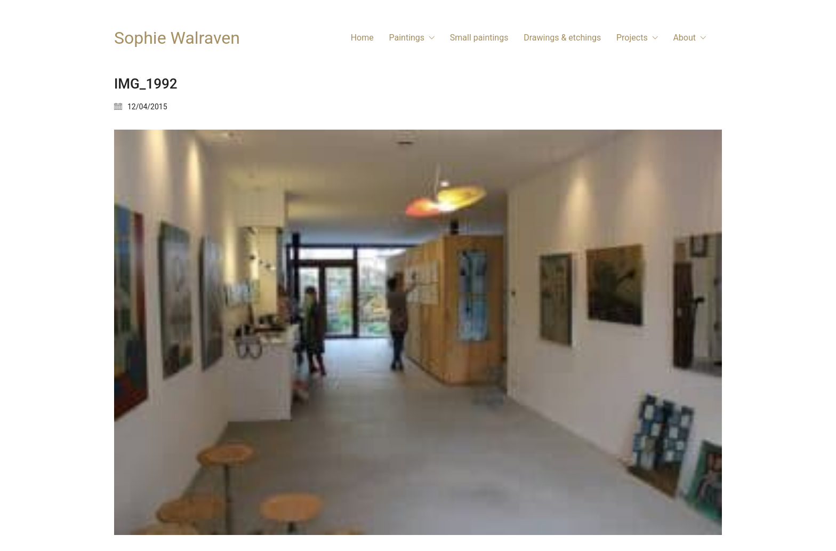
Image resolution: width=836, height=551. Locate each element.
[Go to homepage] (177, 38)
